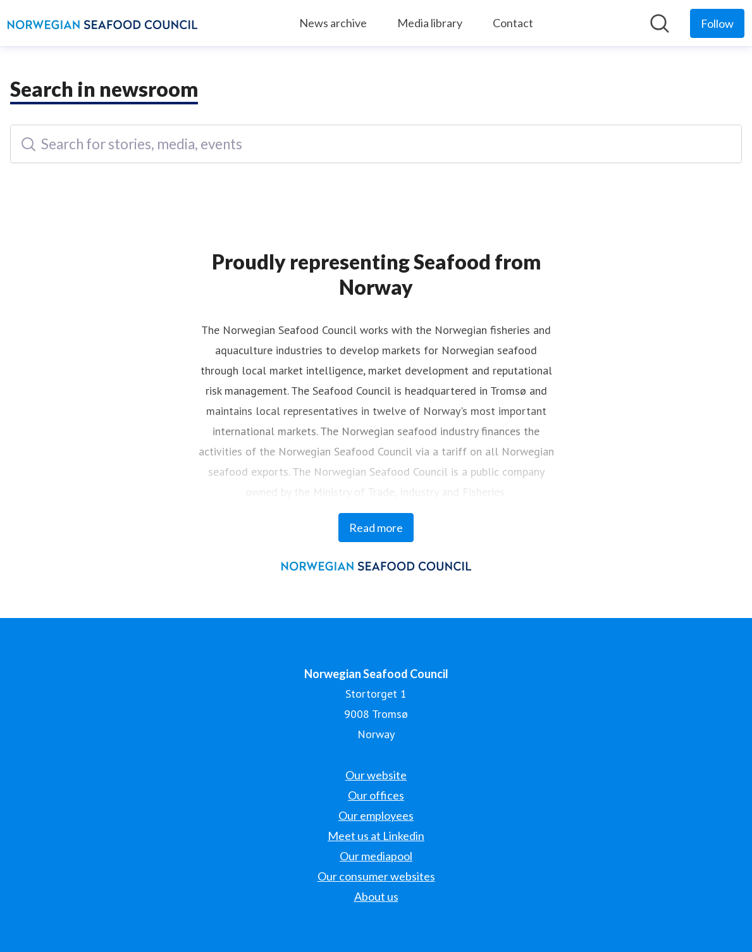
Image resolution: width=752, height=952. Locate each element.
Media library (429, 23)
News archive (333, 23)
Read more (376, 528)
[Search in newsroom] (660, 23)
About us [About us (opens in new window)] (376, 896)
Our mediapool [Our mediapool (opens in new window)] (376, 856)
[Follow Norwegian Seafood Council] (717, 23)
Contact (513, 23)
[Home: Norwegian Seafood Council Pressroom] (102, 23)
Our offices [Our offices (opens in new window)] (376, 795)
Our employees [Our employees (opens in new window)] (376, 815)
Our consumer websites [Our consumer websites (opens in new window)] (376, 876)
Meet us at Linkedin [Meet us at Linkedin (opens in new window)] (376, 836)
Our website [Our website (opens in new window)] (376, 775)
